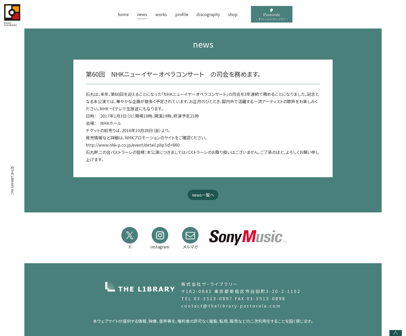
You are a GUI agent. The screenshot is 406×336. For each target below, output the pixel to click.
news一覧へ (203, 195)
